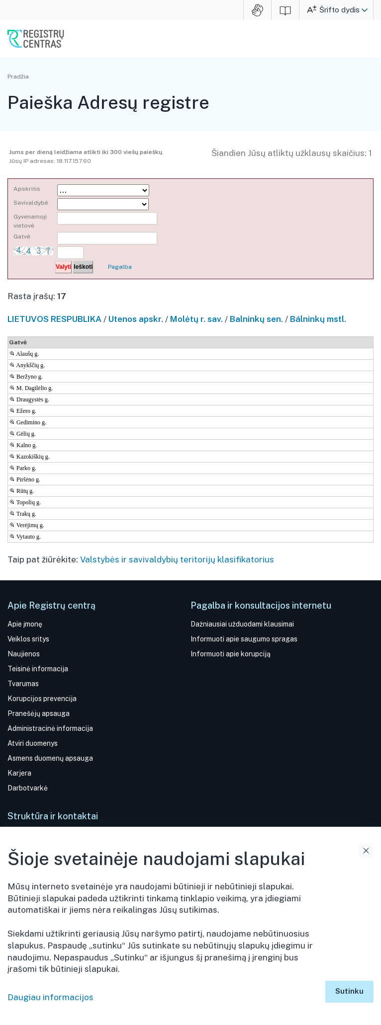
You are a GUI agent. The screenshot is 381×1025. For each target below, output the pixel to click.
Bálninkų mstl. (318, 319)
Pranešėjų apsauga (38, 713)
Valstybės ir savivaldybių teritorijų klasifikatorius (177, 559)
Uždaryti (366, 850)
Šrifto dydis (339, 9)
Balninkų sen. (256, 319)
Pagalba (120, 266)
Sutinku (349, 991)
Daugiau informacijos (50, 997)
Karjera (19, 773)
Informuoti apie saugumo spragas (243, 639)
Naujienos (23, 654)
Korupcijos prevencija (42, 699)
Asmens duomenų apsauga (50, 758)
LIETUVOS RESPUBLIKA (54, 319)
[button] (365, 10)
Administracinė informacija (50, 728)
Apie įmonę (24, 624)
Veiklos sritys (28, 639)
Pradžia (18, 76)
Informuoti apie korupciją (230, 654)
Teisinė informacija (37, 669)
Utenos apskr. (135, 319)
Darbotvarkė (27, 788)
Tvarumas (23, 684)
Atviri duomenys (32, 743)
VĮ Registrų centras (35, 39)
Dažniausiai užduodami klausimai (242, 624)
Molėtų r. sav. (196, 319)
